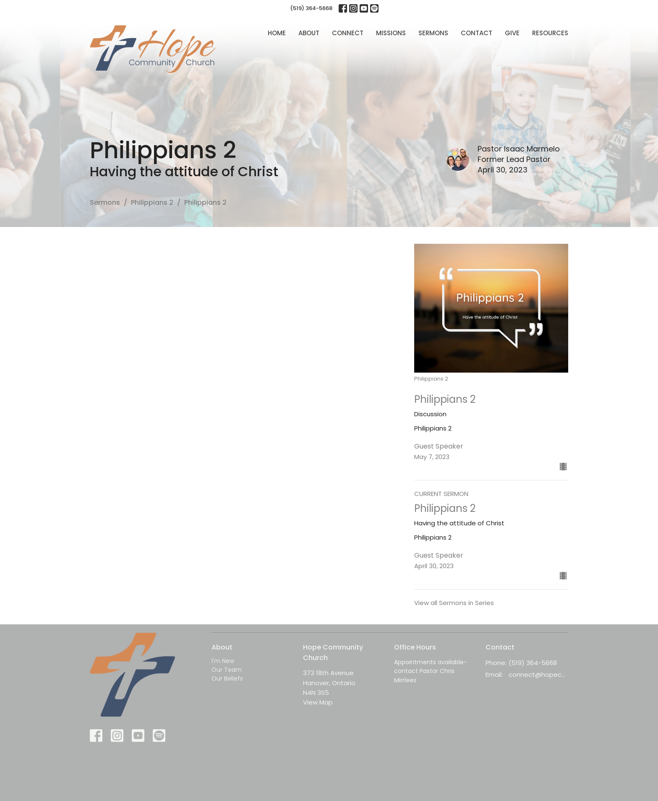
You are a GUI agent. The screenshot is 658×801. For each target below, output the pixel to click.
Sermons (433, 33)
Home (277, 33)
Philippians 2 (152, 202)
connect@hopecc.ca (539, 674)
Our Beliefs (227, 678)
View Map (318, 702)
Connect (347, 33)
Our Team (227, 669)
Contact (476, 33)
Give (512, 33)
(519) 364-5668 (311, 8)
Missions (391, 33)
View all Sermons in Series (454, 602)
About (308, 33)
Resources (550, 33)
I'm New (223, 661)
